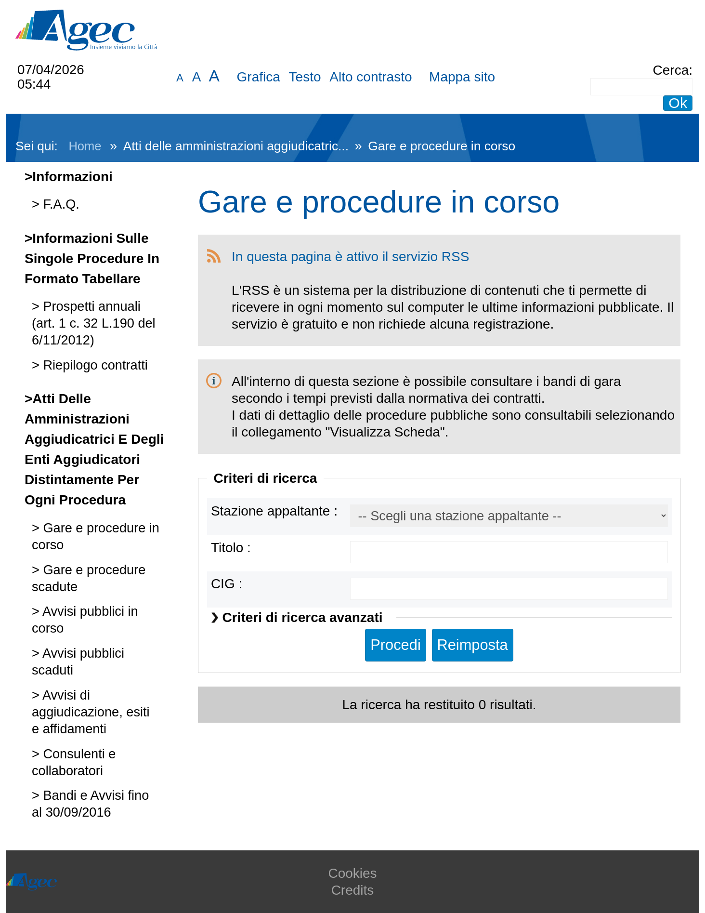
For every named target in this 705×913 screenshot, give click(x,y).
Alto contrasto (370, 76)
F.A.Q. (59, 204)
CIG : (226, 583)
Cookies (352, 873)
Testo (305, 76)
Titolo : (231, 547)
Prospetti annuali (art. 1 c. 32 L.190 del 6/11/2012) (94, 323)
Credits (352, 890)
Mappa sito (462, 76)
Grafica (258, 76)
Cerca (671, 70)
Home (84, 146)
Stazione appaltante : (274, 510)
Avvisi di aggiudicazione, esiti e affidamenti (91, 712)
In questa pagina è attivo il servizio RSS (350, 256)
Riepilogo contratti (93, 364)
